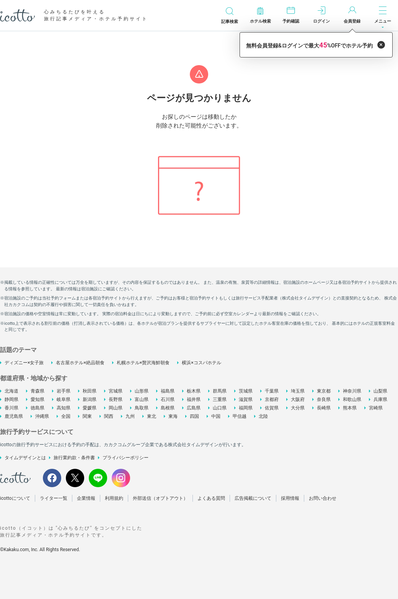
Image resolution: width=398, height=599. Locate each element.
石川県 (168, 399)
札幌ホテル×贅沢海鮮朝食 (143, 362)
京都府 (272, 399)
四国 (194, 416)
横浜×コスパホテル (201, 362)
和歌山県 (352, 399)
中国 (215, 416)
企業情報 (86, 498)
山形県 (141, 391)
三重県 (220, 399)
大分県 (298, 408)
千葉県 (272, 391)
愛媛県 (89, 408)
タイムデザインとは (25, 457)
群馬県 (220, 391)
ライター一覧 (53, 498)
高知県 (63, 408)
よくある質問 (211, 498)
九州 (130, 416)
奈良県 (324, 399)
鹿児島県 (14, 416)
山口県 (220, 408)
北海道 (11, 391)
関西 (108, 416)
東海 (173, 416)
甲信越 (239, 416)
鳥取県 (141, 408)
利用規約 (114, 498)
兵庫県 (380, 399)
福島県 (168, 391)
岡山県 (115, 408)
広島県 (194, 408)
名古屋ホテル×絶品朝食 (80, 362)
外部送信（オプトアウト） (160, 498)
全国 (65, 416)
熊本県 (350, 408)
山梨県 (380, 391)
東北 (151, 416)
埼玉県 (298, 391)
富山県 (141, 399)
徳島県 (37, 408)
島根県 (168, 408)
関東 (87, 416)
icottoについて (15, 498)
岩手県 (63, 391)
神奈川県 (352, 391)
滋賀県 (246, 399)
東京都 (324, 391)
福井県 (194, 399)
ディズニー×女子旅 (24, 362)
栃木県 (194, 391)
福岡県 (246, 408)
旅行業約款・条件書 (74, 457)
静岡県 (11, 399)
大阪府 (298, 399)
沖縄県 (42, 416)
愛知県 (37, 399)
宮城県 (115, 391)
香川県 (11, 408)
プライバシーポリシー (125, 457)
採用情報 (290, 498)
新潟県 (89, 399)
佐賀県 (272, 408)
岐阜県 (63, 399)
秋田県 (89, 391)
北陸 (263, 416)
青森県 (37, 391)
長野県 (115, 399)
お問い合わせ (322, 498)
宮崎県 (376, 408)
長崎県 (324, 408)
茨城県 (246, 391)
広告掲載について (253, 498)
